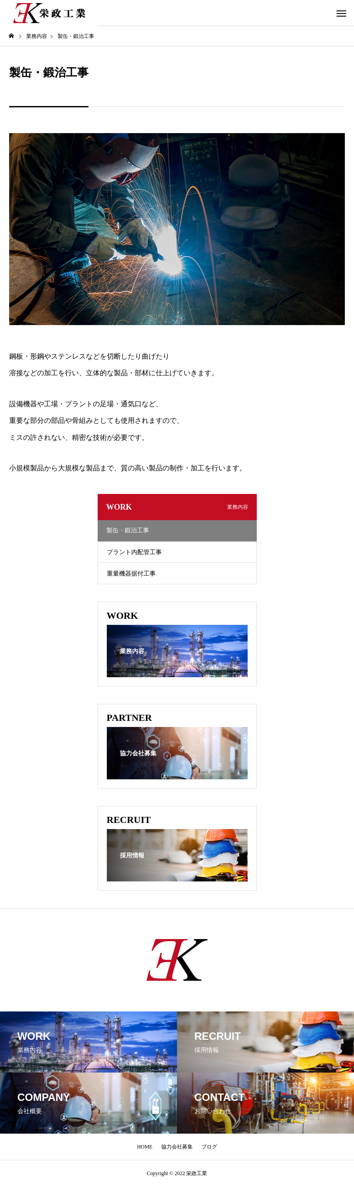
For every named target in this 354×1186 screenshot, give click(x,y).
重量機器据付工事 (131, 573)
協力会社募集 (177, 1147)
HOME (144, 1147)
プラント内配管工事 (134, 552)
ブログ (209, 1147)
